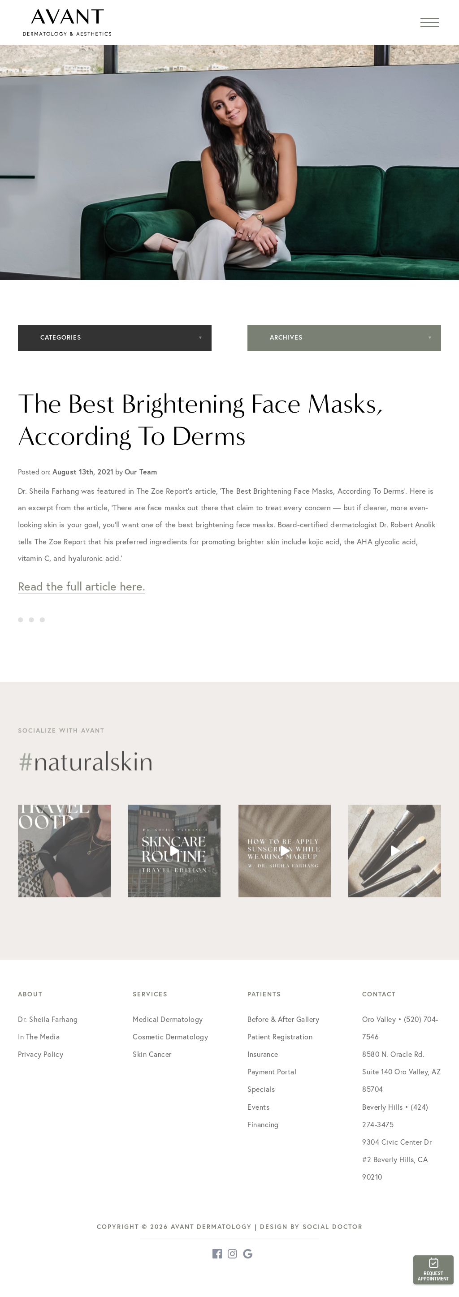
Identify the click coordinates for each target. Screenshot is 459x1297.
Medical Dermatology (168, 1019)
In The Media (39, 1036)
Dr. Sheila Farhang (48, 1019)
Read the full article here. (81, 586)
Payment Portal (271, 1071)
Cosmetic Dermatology (170, 1036)
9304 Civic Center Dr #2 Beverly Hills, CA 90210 (397, 1159)
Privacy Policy (40, 1054)
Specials (261, 1089)
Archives (286, 337)
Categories (60, 337)
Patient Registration (279, 1036)
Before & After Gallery (283, 1019)
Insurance (262, 1054)
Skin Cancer (152, 1054)
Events (258, 1107)
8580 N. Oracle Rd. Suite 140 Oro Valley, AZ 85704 (401, 1072)
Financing (263, 1124)
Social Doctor (333, 1227)
